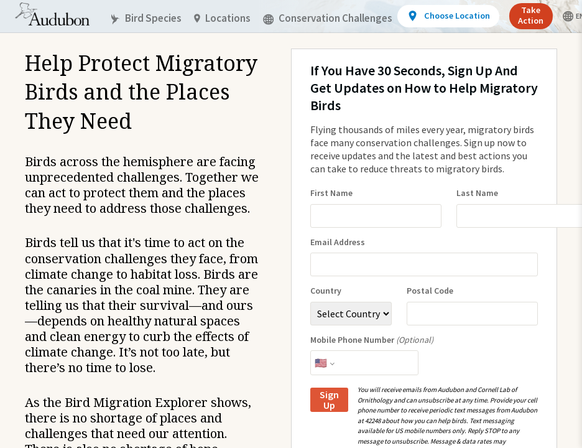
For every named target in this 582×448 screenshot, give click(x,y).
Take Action (530, 15)
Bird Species (145, 18)
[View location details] (448, 16)
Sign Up (329, 399)
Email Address (337, 242)
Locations (222, 18)
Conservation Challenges (327, 18)
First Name (331, 193)
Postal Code (430, 291)
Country (325, 291)
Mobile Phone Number (371, 340)
